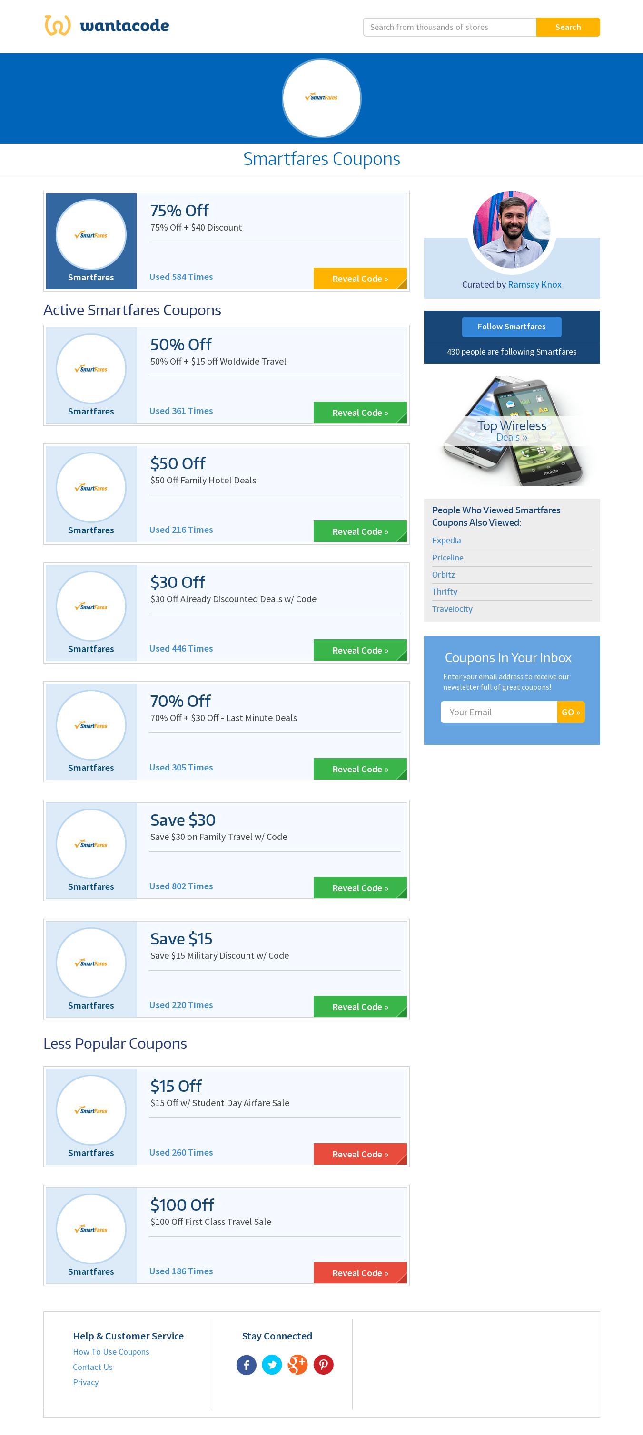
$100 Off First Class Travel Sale (210, 1221)
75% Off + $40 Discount (196, 227)
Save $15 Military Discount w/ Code (219, 955)
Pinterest (323, 1365)
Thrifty (444, 592)
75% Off (179, 210)
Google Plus (297, 1365)
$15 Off (176, 1086)
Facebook (246, 1365)
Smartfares (91, 277)
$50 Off (178, 463)
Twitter (272, 1365)
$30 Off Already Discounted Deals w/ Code (233, 599)
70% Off (180, 701)
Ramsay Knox (535, 284)
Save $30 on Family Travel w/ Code (218, 836)
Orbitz (443, 574)
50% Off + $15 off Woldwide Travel (218, 361)
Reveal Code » (360, 278)
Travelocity (452, 609)
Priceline (448, 557)
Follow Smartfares (512, 326)
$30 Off (177, 582)
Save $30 (183, 819)
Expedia (446, 540)
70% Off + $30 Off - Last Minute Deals (223, 717)
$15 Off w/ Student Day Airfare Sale (219, 1102)
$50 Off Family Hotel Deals (203, 480)
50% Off (181, 344)
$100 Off (182, 1204)
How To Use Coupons (111, 1351)
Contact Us (93, 1366)
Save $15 (181, 938)
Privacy (86, 1382)
